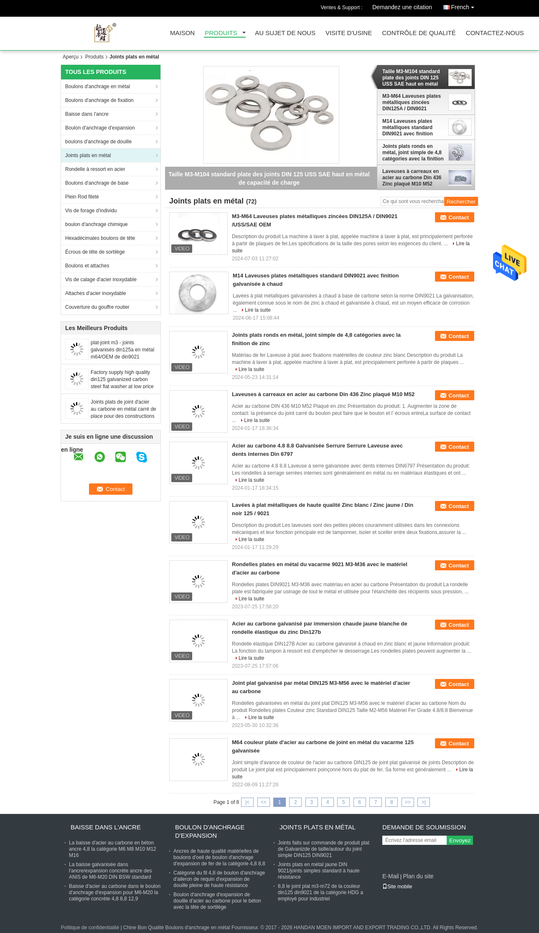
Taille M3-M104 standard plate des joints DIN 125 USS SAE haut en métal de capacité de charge (411, 78)
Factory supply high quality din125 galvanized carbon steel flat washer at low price (122, 379)
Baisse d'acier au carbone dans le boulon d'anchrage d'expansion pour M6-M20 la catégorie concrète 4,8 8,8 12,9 (114, 892)
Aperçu (71, 57)
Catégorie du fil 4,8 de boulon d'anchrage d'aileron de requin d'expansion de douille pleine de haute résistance (219, 879)
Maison (182, 33)
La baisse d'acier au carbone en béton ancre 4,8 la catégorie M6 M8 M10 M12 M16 (112, 849)
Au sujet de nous (285, 33)
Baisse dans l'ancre (87, 114)
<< (264, 802)
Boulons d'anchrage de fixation (99, 100)
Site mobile (397, 887)
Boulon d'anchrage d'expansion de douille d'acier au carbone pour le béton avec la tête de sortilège (217, 901)
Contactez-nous (495, 33)
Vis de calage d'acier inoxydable (101, 279)
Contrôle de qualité (419, 33)
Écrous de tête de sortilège (95, 252)
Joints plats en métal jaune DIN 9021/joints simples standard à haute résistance (318, 871)
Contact (459, 217)
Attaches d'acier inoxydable (95, 293)
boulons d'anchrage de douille (98, 142)
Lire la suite (257, 310)
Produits (221, 33)
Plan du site (418, 876)
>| (424, 802)
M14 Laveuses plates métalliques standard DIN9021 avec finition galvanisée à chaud (407, 127)
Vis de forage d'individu (91, 211)
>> (408, 802)
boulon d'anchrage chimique (96, 224)
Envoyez (459, 840)
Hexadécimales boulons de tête (100, 238)
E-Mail (390, 876)
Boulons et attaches (87, 266)
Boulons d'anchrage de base (97, 183)
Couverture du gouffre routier (97, 307)
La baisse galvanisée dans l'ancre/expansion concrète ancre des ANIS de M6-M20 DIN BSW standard (110, 871)
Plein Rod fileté (82, 197)
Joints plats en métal (88, 155)
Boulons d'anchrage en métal (97, 86)
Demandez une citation (402, 7)
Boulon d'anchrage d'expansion (100, 128)
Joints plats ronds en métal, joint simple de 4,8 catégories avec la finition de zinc (413, 152)
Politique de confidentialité (90, 927)
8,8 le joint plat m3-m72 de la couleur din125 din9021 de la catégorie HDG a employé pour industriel (320, 892)
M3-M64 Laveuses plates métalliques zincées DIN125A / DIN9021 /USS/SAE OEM (411, 102)
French (464, 5)
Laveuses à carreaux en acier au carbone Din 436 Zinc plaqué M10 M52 (411, 177)
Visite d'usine (348, 33)
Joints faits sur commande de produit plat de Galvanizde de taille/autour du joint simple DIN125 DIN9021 (323, 849)
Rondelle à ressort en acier (95, 169)
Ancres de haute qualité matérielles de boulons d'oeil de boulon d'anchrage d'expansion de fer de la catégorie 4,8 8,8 (219, 857)
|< (247, 802)
